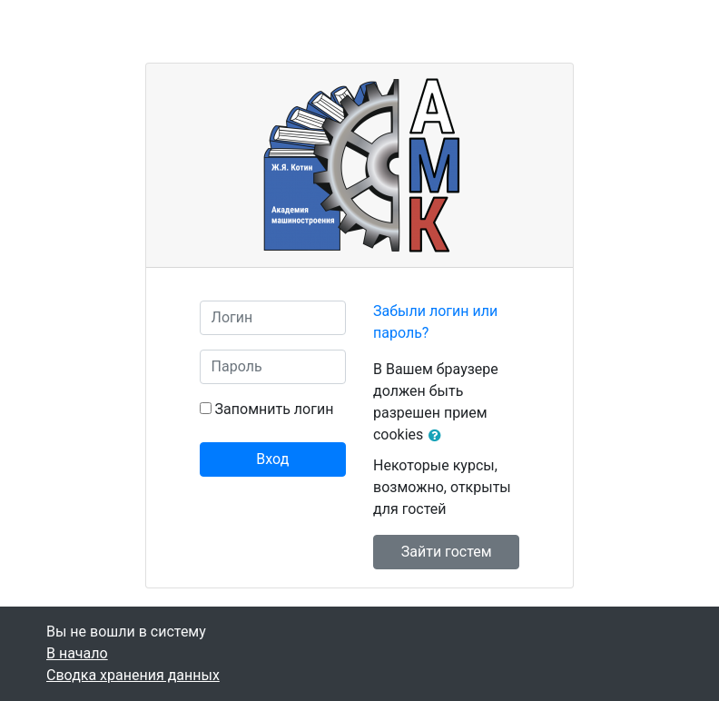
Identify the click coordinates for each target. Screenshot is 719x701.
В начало (77, 653)
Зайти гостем (446, 551)
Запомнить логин (274, 409)
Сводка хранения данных (133, 675)
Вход (272, 459)
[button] (438, 436)
